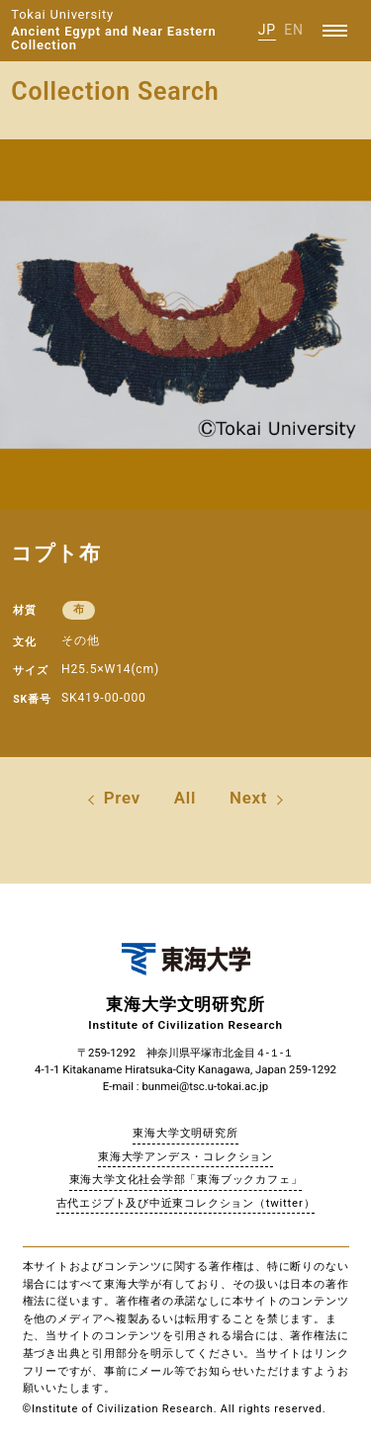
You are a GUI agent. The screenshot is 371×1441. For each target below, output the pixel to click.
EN (294, 30)
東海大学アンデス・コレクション (185, 1156)
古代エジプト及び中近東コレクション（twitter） (186, 1203)
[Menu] (335, 30)
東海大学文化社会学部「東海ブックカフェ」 (186, 1179)
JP (267, 30)
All (185, 797)
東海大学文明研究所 (185, 1133)
